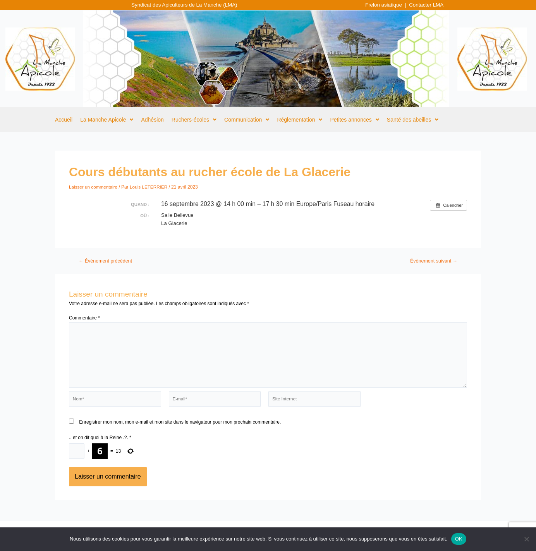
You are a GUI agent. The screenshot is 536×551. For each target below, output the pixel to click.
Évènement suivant (433, 260)
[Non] (526, 539)
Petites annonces (354, 120)
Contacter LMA (426, 5)
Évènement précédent (106, 260)
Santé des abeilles (412, 120)
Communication (246, 120)
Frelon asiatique (383, 5)
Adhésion (152, 120)
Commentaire (84, 317)
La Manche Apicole (106, 120)
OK (458, 539)
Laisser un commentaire (94, 186)
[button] (106, 119)
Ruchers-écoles (194, 120)
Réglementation (299, 120)
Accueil (63, 120)
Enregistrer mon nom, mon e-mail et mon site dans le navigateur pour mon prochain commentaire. (180, 423)
